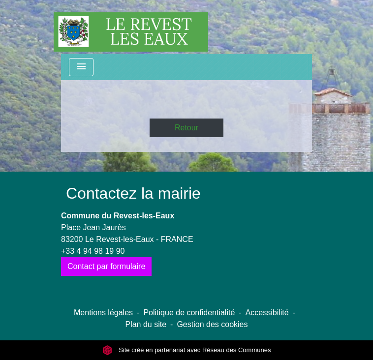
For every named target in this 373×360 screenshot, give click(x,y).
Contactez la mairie (133, 193)
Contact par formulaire (106, 266)
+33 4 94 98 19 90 (92, 251)
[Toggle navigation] (81, 67)
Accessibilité (267, 312)
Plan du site (145, 324)
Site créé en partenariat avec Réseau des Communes (186, 350)
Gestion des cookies (212, 324)
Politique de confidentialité (189, 312)
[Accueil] (131, 27)
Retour (186, 127)
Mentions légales (103, 312)
